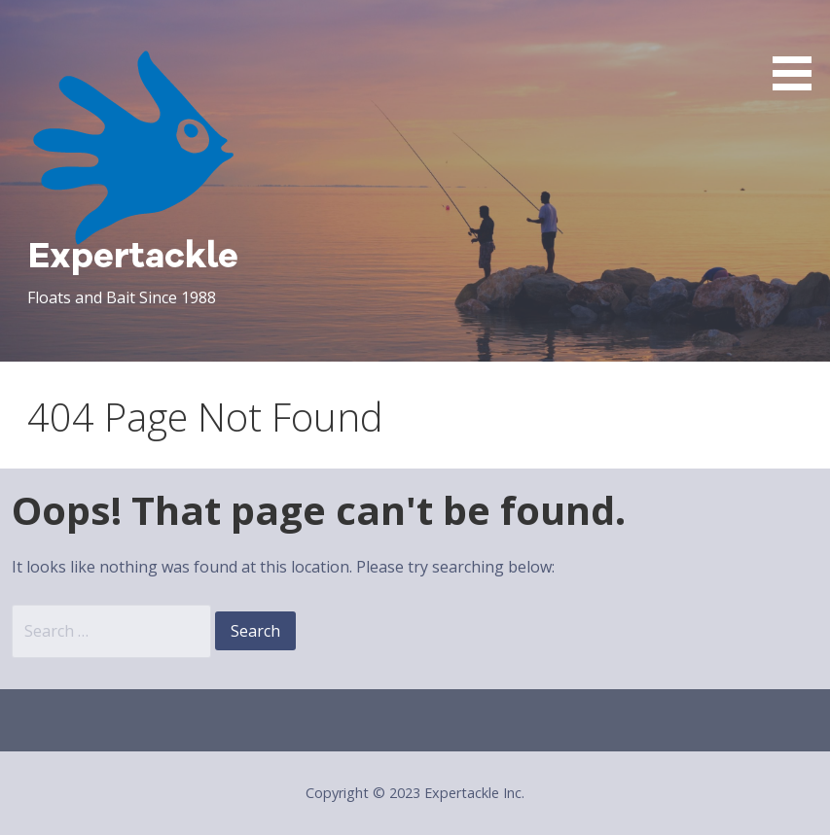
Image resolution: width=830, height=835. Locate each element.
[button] (799, 48)
